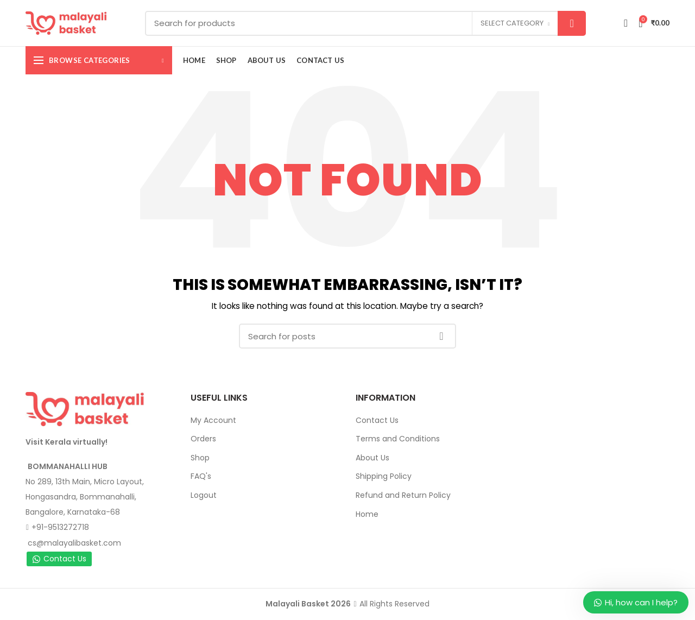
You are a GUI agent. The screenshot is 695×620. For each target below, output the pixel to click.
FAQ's (201, 476)
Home (367, 514)
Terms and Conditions (398, 438)
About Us (372, 457)
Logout (204, 495)
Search (572, 23)
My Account (213, 420)
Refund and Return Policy (403, 495)
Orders (203, 438)
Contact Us (59, 558)
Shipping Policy (384, 476)
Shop (200, 457)
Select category (512, 23)
